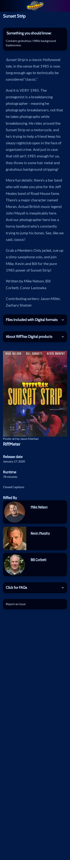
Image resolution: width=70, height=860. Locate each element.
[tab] (35, 33)
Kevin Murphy (40, 533)
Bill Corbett (38, 559)
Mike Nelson (39, 507)
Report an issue (16, 604)
